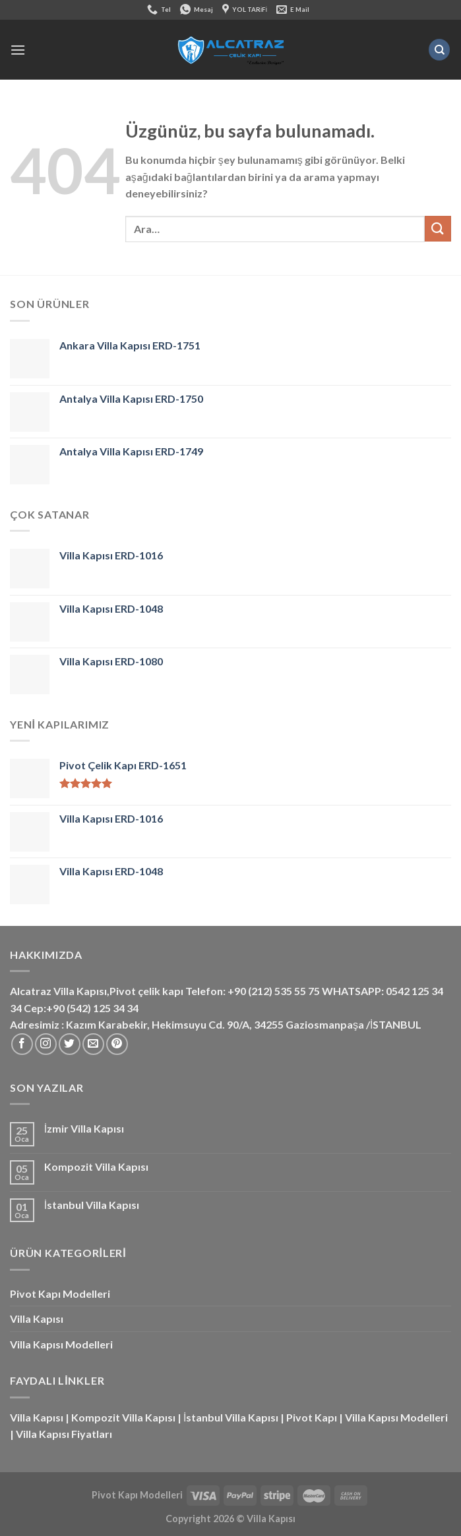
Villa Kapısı (36, 1318)
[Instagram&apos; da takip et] (46, 1044)
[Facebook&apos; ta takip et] (22, 1044)
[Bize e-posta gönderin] (93, 1044)
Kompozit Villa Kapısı (96, 1166)
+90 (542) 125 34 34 (92, 1008)
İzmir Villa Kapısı (84, 1128)
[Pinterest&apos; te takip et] (117, 1044)
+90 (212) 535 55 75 (274, 991)
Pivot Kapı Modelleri (60, 1293)
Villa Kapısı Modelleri (61, 1344)
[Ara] (439, 50)
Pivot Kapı (311, 1417)
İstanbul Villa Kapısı (91, 1204)
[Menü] (18, 50)
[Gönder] (438, 229)
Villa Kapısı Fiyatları (64, 1433)
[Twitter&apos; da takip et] (69, 1044)
